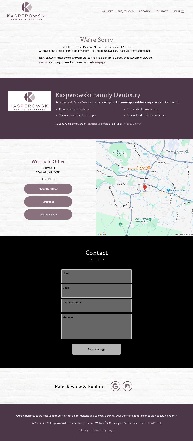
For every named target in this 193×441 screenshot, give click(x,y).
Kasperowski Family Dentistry (76, 102)
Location (145, 11)
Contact (162, 11)
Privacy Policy (98, 430)
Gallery (107, 11)
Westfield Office (48, 161)
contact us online (97, 123)
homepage (98, 62)
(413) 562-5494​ (132, 123)
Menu (179, 11)
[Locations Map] (144, 187)
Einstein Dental (152, 423)
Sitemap (84, 430)
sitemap (43, 62)
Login (111, 430)
